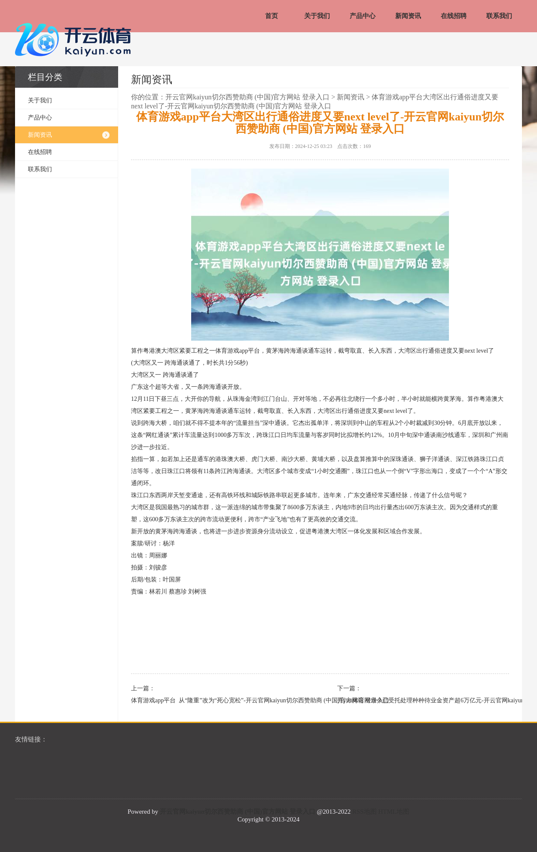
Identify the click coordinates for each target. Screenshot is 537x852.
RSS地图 (364, 811)
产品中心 (362, 15)
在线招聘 (454, 15)
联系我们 (499, 15)
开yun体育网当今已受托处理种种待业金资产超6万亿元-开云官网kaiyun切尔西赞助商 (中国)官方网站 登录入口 (418, 700)
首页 (271, 15)
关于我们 (317, 15)
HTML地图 (393, 811)
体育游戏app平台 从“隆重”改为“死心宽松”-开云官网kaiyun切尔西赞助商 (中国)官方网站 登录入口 (212, 700)
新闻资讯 (408, 15)
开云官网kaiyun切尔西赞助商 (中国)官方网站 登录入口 (247, 97)
